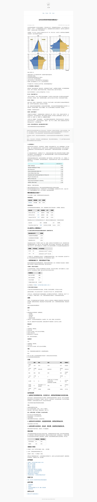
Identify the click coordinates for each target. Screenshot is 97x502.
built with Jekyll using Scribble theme (48, 499)
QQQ (41, 225)
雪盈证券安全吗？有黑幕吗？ (33, 473)
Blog (43, 13)
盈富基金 (30, 202)
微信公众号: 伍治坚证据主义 (33, 494)
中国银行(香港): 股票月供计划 (33, 472)
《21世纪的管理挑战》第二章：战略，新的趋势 (37, 487)
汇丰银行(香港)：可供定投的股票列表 (35, 471)
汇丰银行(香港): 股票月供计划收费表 (35, 469)
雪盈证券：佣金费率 (31, 466)
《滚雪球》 (30, 486)
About (53, 13)
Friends (46, 13)
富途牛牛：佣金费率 (31, 465)
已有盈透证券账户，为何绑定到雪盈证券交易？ (37, 475)
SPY (38, 215)
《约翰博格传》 (31, 485)
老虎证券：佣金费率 (31, 468)
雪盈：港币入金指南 (31, 464)
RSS (50, 13)
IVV (38, 213)
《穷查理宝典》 (31, 489)
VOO (38, 217)
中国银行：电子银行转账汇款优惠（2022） (42, 285)
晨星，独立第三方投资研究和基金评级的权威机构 (37, 480)
